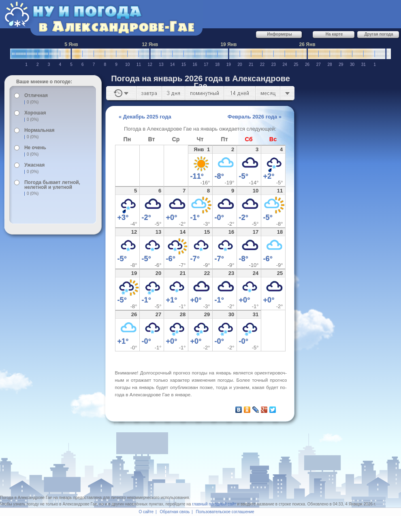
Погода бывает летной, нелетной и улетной (52, 185)
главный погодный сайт (214, 504)
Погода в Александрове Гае (26, 497)
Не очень (35, 147)
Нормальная (39, 130)
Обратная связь (175, 512)
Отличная (36, 95)
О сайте (146, 512)
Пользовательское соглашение (225, 512)
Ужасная (34, 165)
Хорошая (35, 113)
